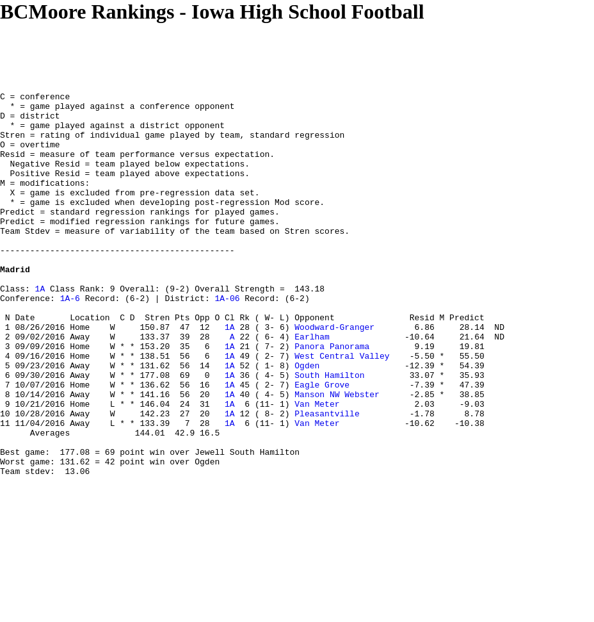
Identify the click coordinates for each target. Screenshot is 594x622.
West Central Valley (341, 409)
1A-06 (226, 340)
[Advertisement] (233, 52)
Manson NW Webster (337, 455)
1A (40, 328)
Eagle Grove (321, 444)
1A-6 (70, 340)
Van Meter (316, 467)
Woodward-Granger (334, 375)
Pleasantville (326, 478)
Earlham (312, 386)
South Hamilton (329, 432)
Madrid (15, 305)
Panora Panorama (331, 398)
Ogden (306, 421)
